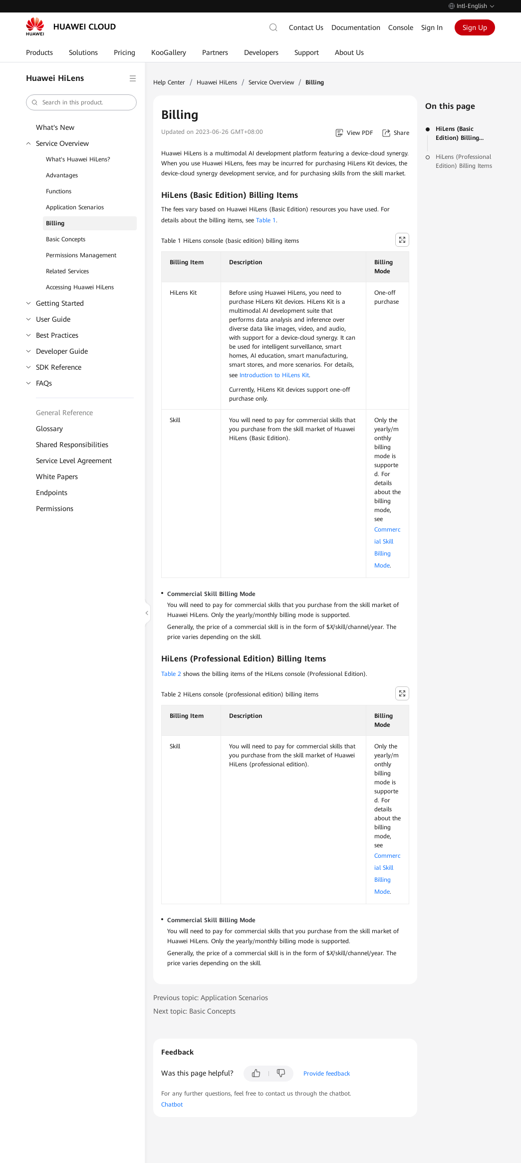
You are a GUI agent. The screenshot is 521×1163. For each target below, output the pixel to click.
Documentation (355, 27)
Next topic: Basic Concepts (194, 1011)
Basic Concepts (65, 239)
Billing (55, 223)
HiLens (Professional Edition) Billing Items (464, 161)
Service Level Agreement (74, 461)
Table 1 (266, 220)
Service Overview (62, 143)
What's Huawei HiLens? (78, 159)
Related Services (67, 271)
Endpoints (51, 493)
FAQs (44, 383)
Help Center (169, 82)
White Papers (57, 477)
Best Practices (57, 335)
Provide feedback (326, 1073)
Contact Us (306, 27)
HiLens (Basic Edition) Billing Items (457, 133)
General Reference (64, 413)
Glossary (49, 429)
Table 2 (171, 673)
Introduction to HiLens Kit (274, 375)
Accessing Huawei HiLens (80, 287)
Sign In (432, 27)
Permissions (54, 509)
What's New (55, 127)
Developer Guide (62, 351)
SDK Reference (58, 367)
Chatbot (172, 1104)
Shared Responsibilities (72, 445)
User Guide (53, 319)
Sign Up (475, 27)
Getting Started (60, 303)
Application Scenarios (75, 207)
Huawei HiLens (217, 82)
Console (400, 27)
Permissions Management (81, 255)
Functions (58, 191)
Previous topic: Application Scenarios (210, 998)
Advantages (62, 175)
